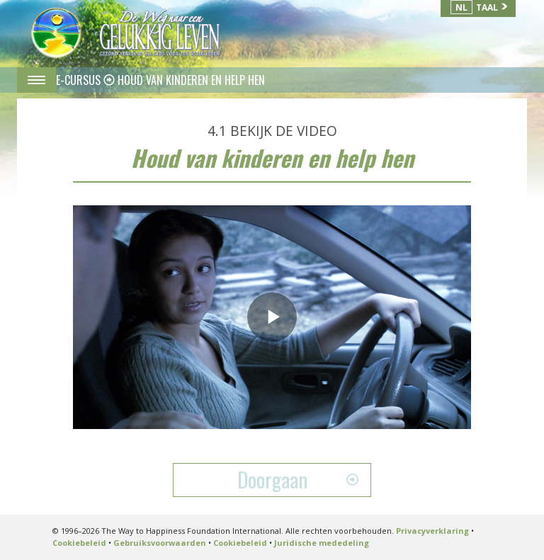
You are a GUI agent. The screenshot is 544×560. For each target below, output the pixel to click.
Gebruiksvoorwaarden (159, 542)
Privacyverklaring (432, 530)
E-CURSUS (79, 80)
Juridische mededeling (321, 542)
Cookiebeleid (79, 542)
